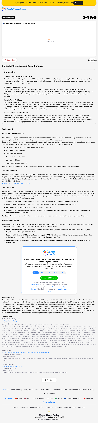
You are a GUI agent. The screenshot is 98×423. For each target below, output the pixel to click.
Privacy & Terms (70, 407)
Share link (9, 60)
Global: (5, 390)
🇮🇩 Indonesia (88, 398)
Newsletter (24, 407)
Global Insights (49, 393)
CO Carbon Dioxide (31, 390)
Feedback (89, 60)
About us (49, 407)
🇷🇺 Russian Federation (72, 398)
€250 (62, 272)
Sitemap (81, 407)
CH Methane (46, 390)
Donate (78, 3)
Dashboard (8, 18)
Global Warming (16, 390)
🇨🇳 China (18, 398)
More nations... (49, 402)
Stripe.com (35, 285)
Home (15, 407)
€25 (42, 272)
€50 (49, 272)
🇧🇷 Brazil (58, 398)
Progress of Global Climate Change (82, 390)
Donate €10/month (49, 278)
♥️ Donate (58, 407)
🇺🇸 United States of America (34, 398)
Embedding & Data (37, 407)
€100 (55, 272)
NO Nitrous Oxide (60, 390)
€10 (35, 272)
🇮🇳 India (50, 398)
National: (9, 398)
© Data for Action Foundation (49, 419)
